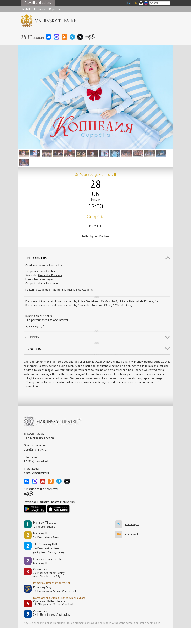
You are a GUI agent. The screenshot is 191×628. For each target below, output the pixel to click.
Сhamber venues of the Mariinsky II (47, 561)
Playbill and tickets (38, 3)
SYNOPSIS (33, 349)
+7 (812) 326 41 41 (36, 461)
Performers (36, 258)
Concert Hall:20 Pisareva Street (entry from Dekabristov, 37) (49, 573)
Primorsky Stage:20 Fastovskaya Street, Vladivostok (52, 589)
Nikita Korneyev (44, 279)
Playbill (25, 9)
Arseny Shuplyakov (51, 265)
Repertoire (55, 9)
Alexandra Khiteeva (50, 275)
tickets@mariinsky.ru (36, 473)
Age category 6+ (35, 326)
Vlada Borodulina (48, 283)
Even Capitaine (48, 271)
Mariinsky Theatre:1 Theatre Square (44, 524)
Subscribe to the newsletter (41, 489)
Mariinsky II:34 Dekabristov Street (46, 535)
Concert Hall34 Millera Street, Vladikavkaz (51, 613)
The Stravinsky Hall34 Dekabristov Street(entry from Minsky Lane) (48, 548)
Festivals (39, 9)
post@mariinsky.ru (35, 449)
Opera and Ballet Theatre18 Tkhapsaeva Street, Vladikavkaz (55, 603)
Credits (32, 337)
